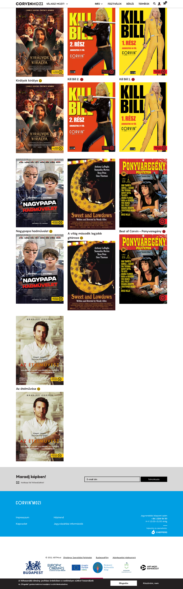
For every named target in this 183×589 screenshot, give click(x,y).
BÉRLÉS (130, 3)
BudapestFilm (102, 557)
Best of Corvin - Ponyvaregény (140, 231)
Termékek (144, 3)
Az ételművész (26, 388)
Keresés (155, 3)
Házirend (59, 517)
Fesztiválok (115, 3)
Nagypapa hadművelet (32, 231)
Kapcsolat (21, 523)
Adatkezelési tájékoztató (124, 557)
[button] (160, 4)
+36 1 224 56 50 (159, 518)
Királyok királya (27, 80)
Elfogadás (123, 583)
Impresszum (22, 517)
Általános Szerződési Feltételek (77, 557)
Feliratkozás (154, 479)
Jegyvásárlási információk (68, 523)
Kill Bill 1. (125, 79)
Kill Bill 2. (73, 79)
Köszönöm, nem (151, 583)
